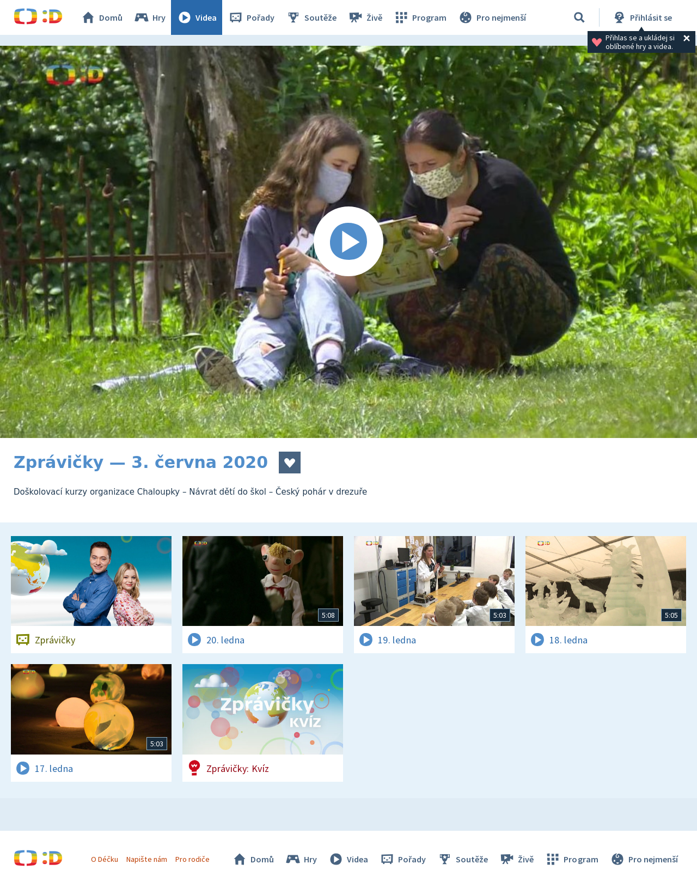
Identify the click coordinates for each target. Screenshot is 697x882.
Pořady (251, 17)
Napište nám (146, 859)
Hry (149, 17)
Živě (364, 17)
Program (420, 17)
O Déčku (104, 859)
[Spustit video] (348, 242)
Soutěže (311, 17)
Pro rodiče (192, 859)
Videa (196, 17)
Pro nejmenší (491, 17)
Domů (101, 17)
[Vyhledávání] (579, 17)
